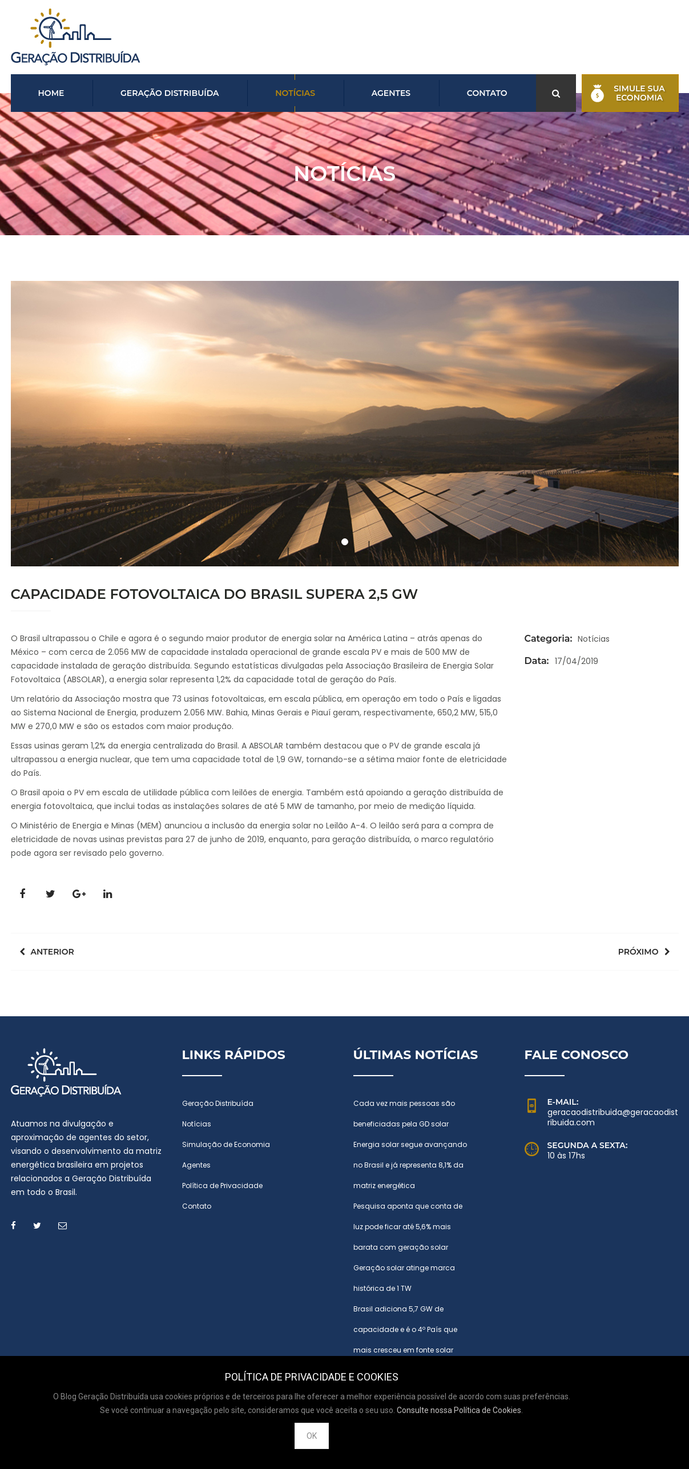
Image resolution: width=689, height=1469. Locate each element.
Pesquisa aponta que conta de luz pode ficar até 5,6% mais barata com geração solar (407, 1226)
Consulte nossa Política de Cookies (459, 1410)
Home (51, 93)
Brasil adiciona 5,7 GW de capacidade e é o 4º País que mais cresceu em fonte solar (405, 1329)
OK (312, 1435)
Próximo (644, 952)
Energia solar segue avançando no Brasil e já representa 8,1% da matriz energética (410, 1165)
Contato (487, 93)
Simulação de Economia (226, 1144)
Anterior (46, 952)
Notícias (295, 93)
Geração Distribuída (169, 93)
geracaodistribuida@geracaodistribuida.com (612, 1117)
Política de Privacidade (222, 1185)
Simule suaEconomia (628, 93)
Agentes (391, 93)
